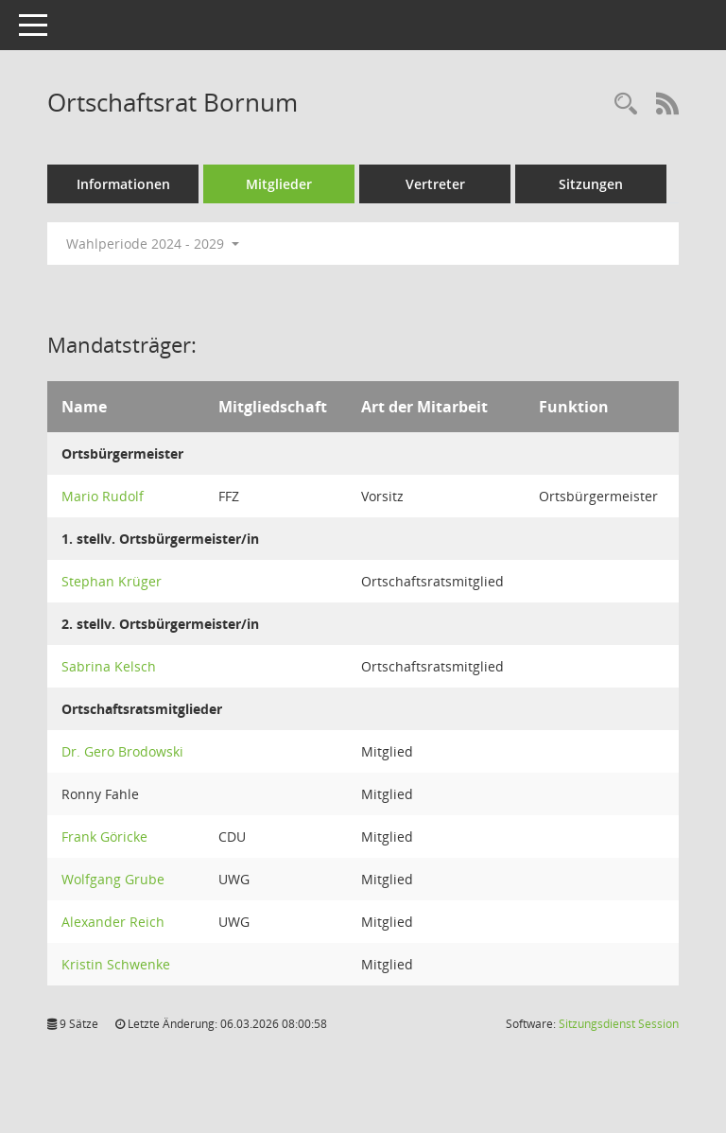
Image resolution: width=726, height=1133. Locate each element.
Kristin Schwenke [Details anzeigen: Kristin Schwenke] (115, 964)
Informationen (123, 184)
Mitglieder (279, 184)
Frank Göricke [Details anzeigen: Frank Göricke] (104, 836)
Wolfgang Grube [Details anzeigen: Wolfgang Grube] (112, 879)
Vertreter (435, 184)
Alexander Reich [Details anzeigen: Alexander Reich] (112, 922)
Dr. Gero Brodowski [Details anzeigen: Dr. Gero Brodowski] (122, 751)
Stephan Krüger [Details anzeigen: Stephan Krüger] (111, 581)
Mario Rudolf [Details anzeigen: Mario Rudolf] (102, 496)
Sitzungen (591, 184)
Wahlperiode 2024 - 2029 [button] (152, 244)
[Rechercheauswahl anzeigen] (626, 104)
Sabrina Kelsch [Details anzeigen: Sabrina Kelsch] (108, 666)
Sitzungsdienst (619, 1024)
